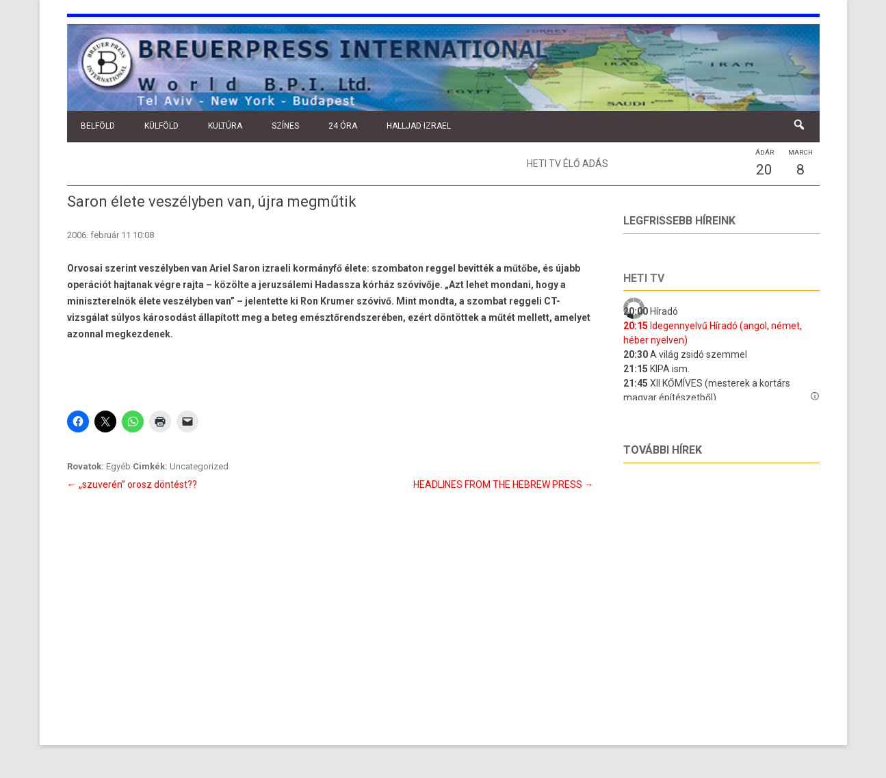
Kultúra (225, 126)
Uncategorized (199, 466)
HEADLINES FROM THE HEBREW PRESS (503, 484)
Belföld (98, 126)
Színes (285, 126)
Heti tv (643, 278)
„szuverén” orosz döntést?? (132, 484)
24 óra (342, 126)
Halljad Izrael (419, 126)
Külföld (161, 126)
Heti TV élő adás (567, 163)
